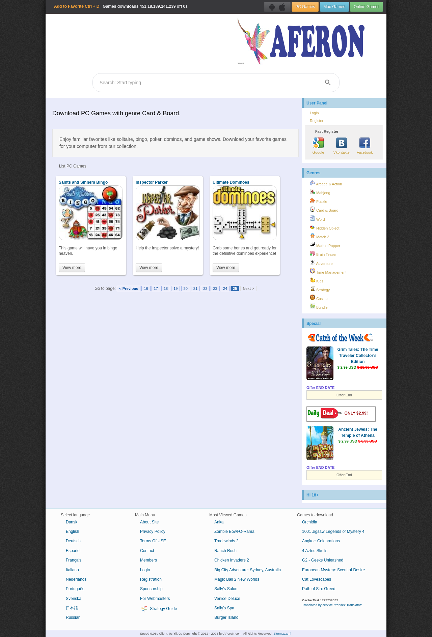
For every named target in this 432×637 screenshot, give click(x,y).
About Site (149, 522)
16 (146, 288)
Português (75, 588)
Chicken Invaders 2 (231, 560)
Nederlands (76, 579)
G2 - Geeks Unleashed (322, 560)
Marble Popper (325, 245)
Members (148, 560)
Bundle (319, 306)
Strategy (320, 289)
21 (195, 288)
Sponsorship (151, 588)
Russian (73, 617)
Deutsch (73, 541)
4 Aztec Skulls (314, 550)
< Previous (128, 288)
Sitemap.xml (282, 633)
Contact (147, 550)
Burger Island (226, 617)
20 (186, 288)
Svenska (73, 598)
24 (225, 288)
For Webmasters (155, 598)
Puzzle (318, 201)
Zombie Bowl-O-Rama (234, 531)
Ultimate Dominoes (231, 182)
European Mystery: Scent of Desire (333, 570)
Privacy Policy (152, 531)
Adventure (321, 263)
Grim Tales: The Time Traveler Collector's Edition (358, 355)
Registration (151, 579)
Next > (248, 288)
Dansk (71, 522)
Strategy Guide (158, 609)
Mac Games (334, 6)
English (72, 531)
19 (175, 288)
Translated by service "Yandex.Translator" (332, 605)
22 (205, 288)
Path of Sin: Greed (318, 588)
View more (71, 267)
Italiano (72, 570)
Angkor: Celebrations (321, 541)
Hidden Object (324, 227)
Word (317, 218)
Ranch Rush (225, 550)
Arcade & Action (326, 183)
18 (166, 288)
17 (156, 288)
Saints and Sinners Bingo (83, 182)
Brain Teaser (323, 253)
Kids (316, 280)
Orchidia (309, 522)
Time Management (328, 271)
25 (235, 288)
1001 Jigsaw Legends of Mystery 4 (333, 531)
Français (73, 560)
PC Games (305, 6)
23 (215, 288)
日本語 (72, 608)
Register (316, 121)
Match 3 (319, 236)
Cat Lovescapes (316, 579)
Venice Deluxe (227, 598)
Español (73, 550)
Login (314, 113)
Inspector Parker (152, 182)
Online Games (366, 6)
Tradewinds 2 (226, 541)
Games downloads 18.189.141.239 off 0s (121, 6)
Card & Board (324, 209)
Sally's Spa (224, 608)
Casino (319, 298)
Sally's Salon (225, 588)
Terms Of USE (153, 541)
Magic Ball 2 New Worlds (236, 579)
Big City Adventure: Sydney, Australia (247, 570)
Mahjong (320, 192)
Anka (218, 522)
